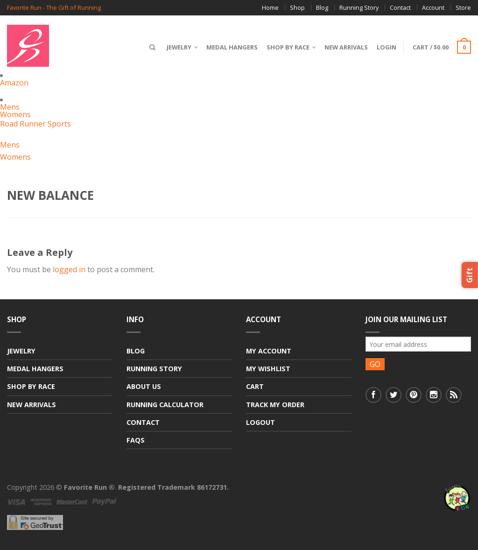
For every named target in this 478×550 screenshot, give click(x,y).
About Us (144, 386)
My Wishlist (268, 368)
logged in (69, 269)
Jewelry (179, 47)
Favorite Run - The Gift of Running (54, 8)
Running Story (359, 7)
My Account (268, 350)
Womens (15, 114)
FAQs (136, 440)
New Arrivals (346, 47)
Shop (297, 7)
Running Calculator (165, 404)
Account (433, 7)
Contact (400, 7)
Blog (322, 7)
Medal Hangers (232, 47)
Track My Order (275, 404)
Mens (10, 107)
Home (270, 7)
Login (386, 47)
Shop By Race (288, 47)
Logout (260, 422)
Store (463, 7)
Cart (255, 386)
